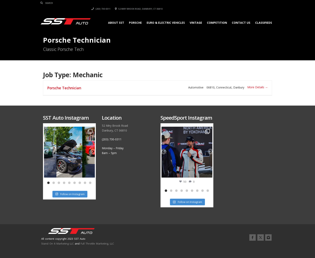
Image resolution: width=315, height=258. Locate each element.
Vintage (193, 17)
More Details (257, 87)
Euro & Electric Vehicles (163, 17)
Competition (214, 17)
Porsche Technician (64, 87)
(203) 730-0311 (210, 3)
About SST (113, 17)
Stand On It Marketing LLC (57, 243)
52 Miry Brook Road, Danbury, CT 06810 (248, 3)
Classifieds (261, 17)
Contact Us (238, 17)
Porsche (132, 17)
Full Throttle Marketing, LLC (97, 243)
